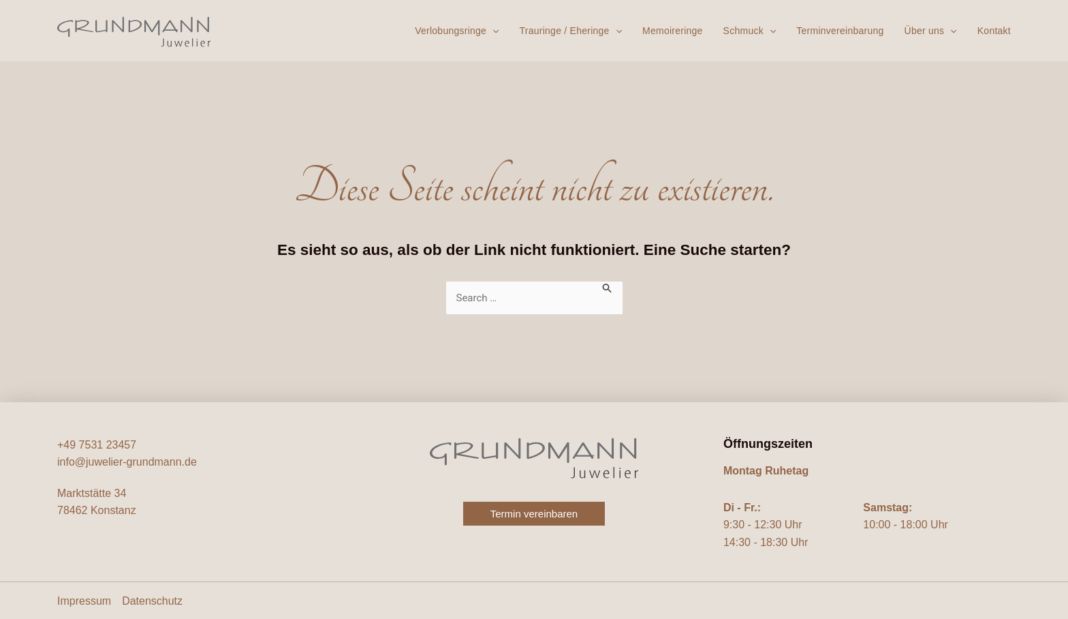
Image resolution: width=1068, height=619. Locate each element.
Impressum (84, 601)
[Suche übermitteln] (607, 287)
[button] (492, 31)
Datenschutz (152, 601)
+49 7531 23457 (96, 445)
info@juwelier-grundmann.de (127, 462)
